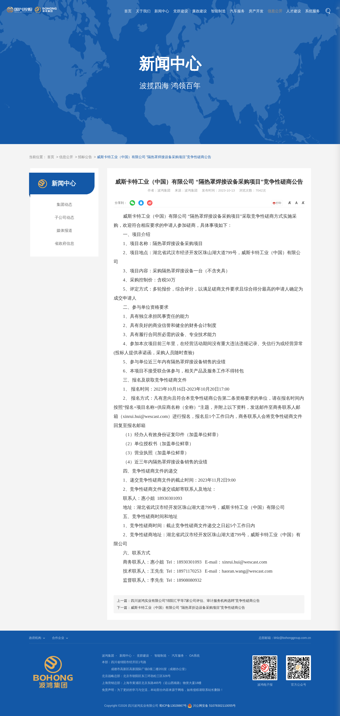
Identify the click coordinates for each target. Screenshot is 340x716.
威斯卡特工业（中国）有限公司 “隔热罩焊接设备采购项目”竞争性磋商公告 (154, 157)
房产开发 (247, 11)
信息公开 (269, 11)
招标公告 (85, 157)
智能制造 (205, 11)
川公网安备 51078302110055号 (212, 705)
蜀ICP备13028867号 (173, 705)
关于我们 (120, 11)
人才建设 (290, 11)
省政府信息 (64, 243)
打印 (277, 203)
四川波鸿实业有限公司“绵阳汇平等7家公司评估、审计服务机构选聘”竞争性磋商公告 (195, 600)
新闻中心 (141, 11)
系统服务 (311, 11)
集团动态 (64, 204)
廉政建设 (184, 11)
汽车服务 (226, 11)
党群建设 (162, 11)
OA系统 (194, 655)
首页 (102, 11)
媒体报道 (64, 230)
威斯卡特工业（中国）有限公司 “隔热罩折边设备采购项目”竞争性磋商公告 (188, 607)
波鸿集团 (108, 655)
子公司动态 (64, 217)
